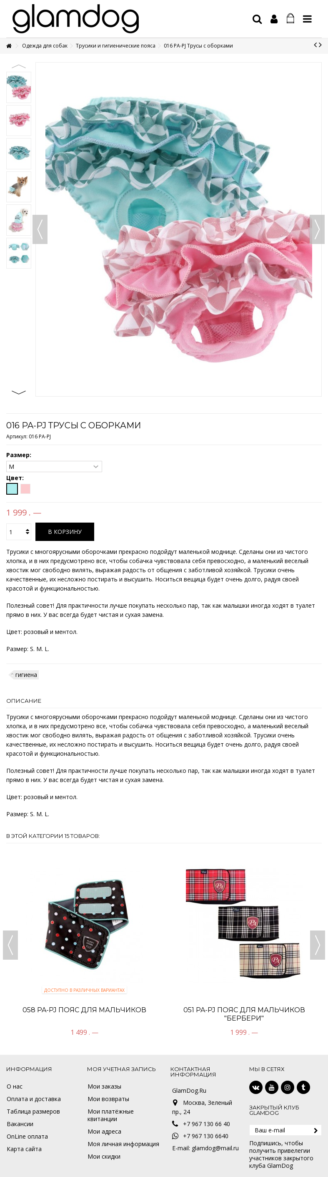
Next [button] (18, 392)
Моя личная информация (123, 1144)
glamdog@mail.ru (215, 1148)
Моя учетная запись (121, 1069)
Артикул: (17, 436)
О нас (15, 1086)
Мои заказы (104, 1086)
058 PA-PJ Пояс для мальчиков (84, 1010)
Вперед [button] (317, 229)
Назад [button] (40, 229)
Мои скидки (104, 1156)
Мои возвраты (108, 1099)
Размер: (19, 455)
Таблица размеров (33, 1111)
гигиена (26, 675)
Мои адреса (104, 1131)
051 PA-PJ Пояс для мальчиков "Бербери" (244, 1014)
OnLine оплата (27, 1136)
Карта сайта (24, 1149)
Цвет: (15, 478)
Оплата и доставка (34, 1099)
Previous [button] (18, 66)
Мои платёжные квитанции (111, 1115)
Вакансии (20, 1124)
